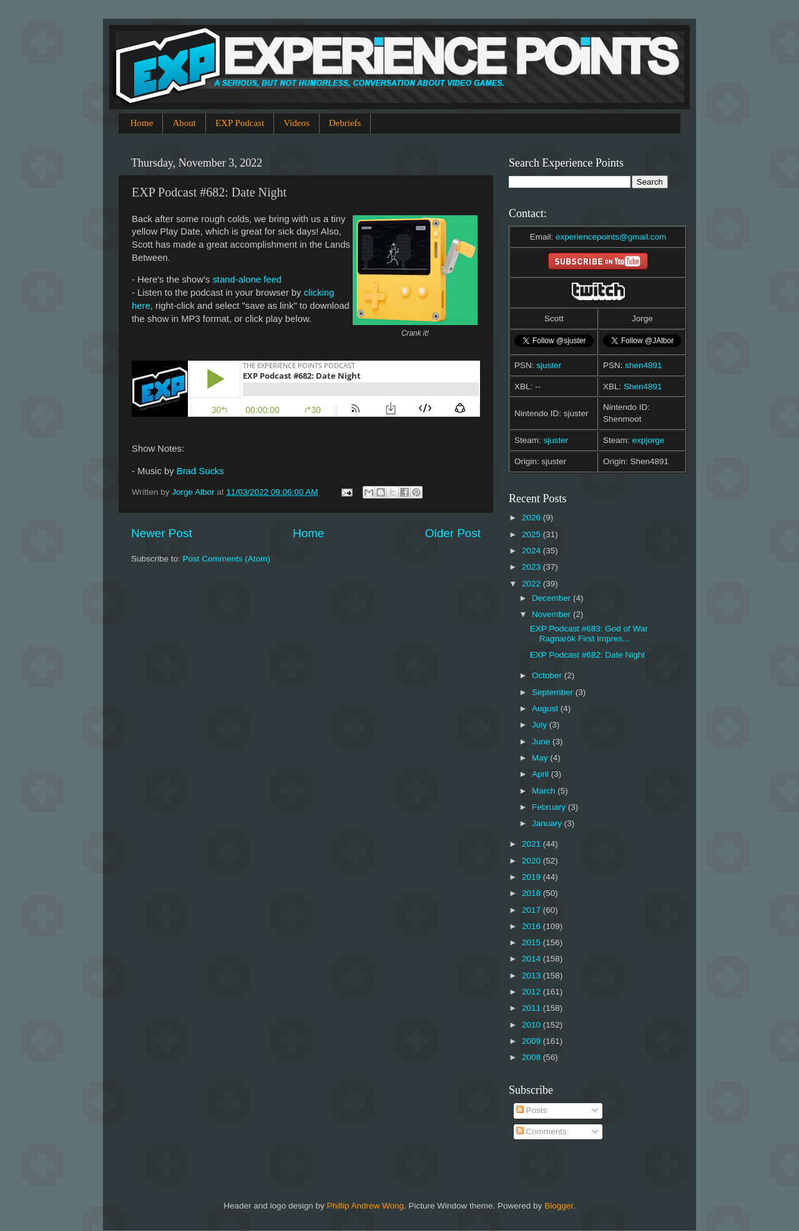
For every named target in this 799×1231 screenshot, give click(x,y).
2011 (532, 1008)
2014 (532, 958)
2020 (532, 860)
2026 (532, 517)
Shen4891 (643, 386)
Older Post (453, 533)
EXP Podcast (239, 123)
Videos (296, 123)
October (548, 675)
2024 (532, 550)
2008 (532, 1057)
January (548, 823)
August (546, 708)
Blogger (558, 1205)
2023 (532, 567)
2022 (532, 583)
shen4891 (643, 365)
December (552, 598)
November (552, 614)
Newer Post (161, 533)
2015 (532, 942)
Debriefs (345, 123)
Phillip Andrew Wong (365, 1205)
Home (142, 123)
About (184, 123)
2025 (532, 534)
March (544, 791)
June (542, 741)
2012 (532, 991)
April (541, 774)
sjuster (548, 365)
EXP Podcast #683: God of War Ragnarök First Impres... (589, 633)
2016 (532, 926)
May (541, 757)
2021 (532, 844)
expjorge (648, 440)
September (554, 692)
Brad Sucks (200, 471)
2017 (532, 910)
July (540, 724)
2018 (532, 893)
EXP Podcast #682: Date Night (587, 654)
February (550, 807)
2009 (532, 1041)
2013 (532, 975)
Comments (541, 1131)
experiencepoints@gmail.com (611, 236)
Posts (531, 1110)
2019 (532, 877)
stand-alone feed (247, 280)
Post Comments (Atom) (226, 558)
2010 (532, 1024)
